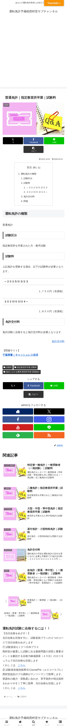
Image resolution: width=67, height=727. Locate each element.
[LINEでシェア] (54, 140)
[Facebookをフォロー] (18, 419)
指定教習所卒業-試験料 (25, 367)
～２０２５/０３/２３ (37, 187)
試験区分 (27, 178)
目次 (29, 167)
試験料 (26, 183)
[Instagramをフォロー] (49, 419)
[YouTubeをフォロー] (18, 427)
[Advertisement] (33, 53)
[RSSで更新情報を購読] (49, 435)
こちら (21, 665)
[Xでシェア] (13, 140)
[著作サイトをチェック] (18, 411)
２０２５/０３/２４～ (37, 192)
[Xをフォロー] (49, 411)
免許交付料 (29, 196)
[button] (33, 149)
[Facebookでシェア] (33, 140)
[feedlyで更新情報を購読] (18, 435)
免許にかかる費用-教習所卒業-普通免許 (21, 372)
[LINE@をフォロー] (49, 427)
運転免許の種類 (28, 174)
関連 (25, 201)
